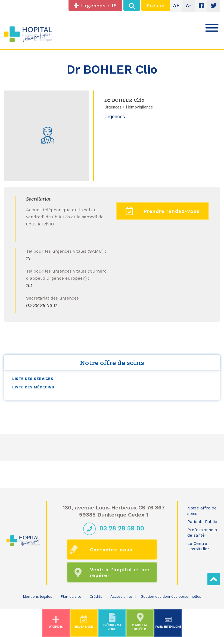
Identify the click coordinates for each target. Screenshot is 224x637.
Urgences (114, 116)
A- (189, 5)
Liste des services (32, 378)
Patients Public (202, 521)
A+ (176, 5)
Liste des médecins (33, 387)
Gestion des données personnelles (171, 596)
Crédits (96, 596)
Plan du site (71, 596)
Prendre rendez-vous (163, 211)
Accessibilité (121, 596)
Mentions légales (37, 596)
